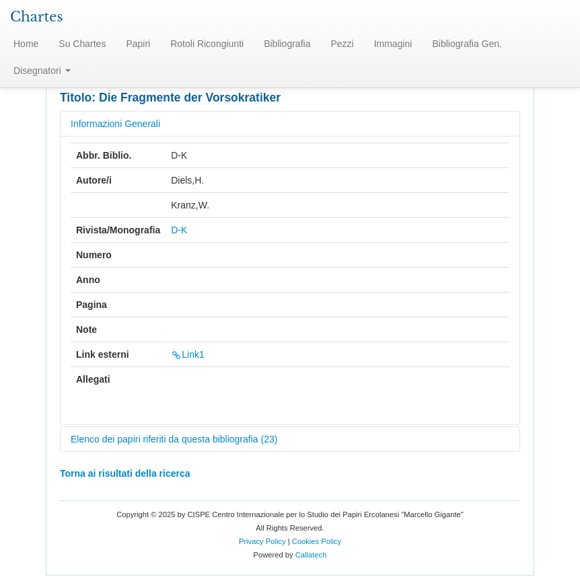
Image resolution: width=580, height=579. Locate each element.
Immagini (393, 43)
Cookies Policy (316, 541)
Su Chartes (82, 43)
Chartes (36, 17)
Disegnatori (42, 70)
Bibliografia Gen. (467, 43)
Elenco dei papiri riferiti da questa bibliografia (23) (174, 439)
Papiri (138, 43)
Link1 (187, 354)
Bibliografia (287, 43)
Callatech (311, 555)
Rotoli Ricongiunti (207, 43)
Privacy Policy (262, 541)
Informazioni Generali (115, 123)
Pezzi (341, 43)
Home (25, 43)
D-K (179, 230)
